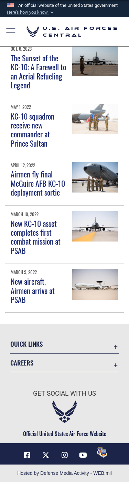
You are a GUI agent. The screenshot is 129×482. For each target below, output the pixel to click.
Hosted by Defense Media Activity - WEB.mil (64, 473)
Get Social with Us (64, 393)
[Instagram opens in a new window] (65, 455)
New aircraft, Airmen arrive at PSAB (33, 290)
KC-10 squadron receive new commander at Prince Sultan (32, 130)
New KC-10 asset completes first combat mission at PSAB (36, 237)
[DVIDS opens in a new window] (102, 452)
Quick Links (26, 344)
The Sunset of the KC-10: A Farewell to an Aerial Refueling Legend (38, 71)
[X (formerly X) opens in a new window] (46, 455)
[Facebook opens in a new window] (27, 455)
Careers (21, 363)
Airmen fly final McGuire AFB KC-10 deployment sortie (38, 183)
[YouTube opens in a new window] (83, 455)
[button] (31, 12)
